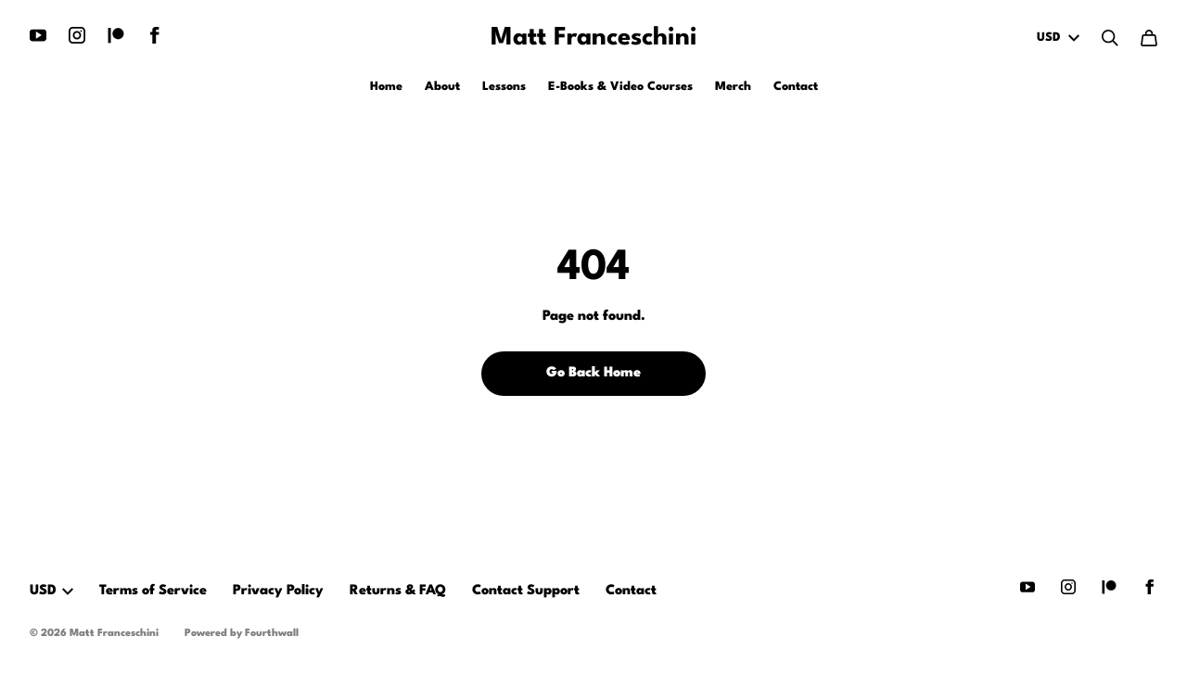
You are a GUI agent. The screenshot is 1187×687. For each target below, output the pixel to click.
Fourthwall (272, 634)
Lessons (504, 87)
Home (386, 87)
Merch (733, 87)
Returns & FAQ (398, 591)
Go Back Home (593, 373)
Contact (795, 87)
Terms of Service (153, 591)
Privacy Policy (278, 591)
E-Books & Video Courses (620, 87)
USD (1058, 38)
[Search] (1110, 38)
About (442, 87)
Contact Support (526, 591)
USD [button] (51, 591)
